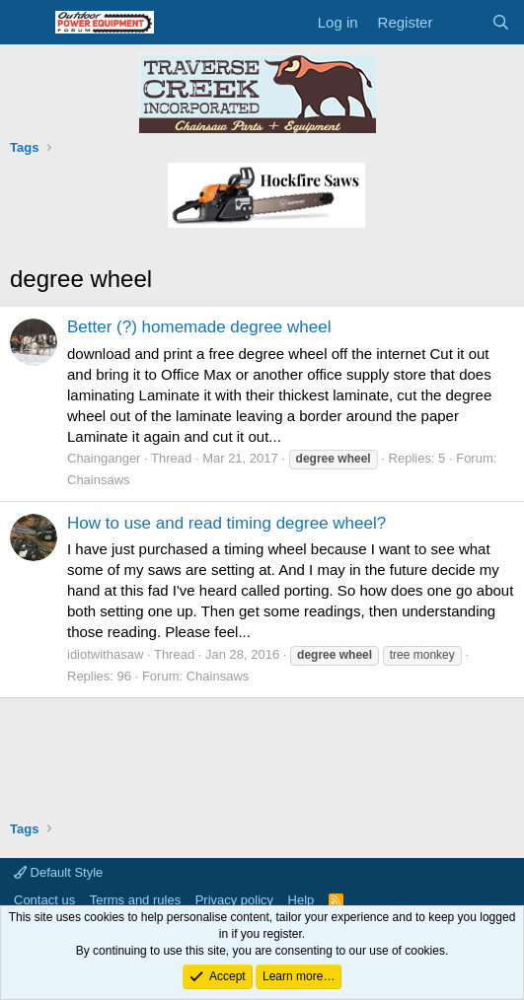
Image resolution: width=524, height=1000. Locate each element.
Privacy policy (234, 900)
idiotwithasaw (105, 654)
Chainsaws (98, 479)
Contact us (44, 900)
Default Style (58, 872)
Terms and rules (135, 900)
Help (301, 900)
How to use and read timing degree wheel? (226, 523)
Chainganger (103, 458)
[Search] (501, 22)
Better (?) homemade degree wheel (199, 327)
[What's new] (461, 22)
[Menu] (27, 22)
